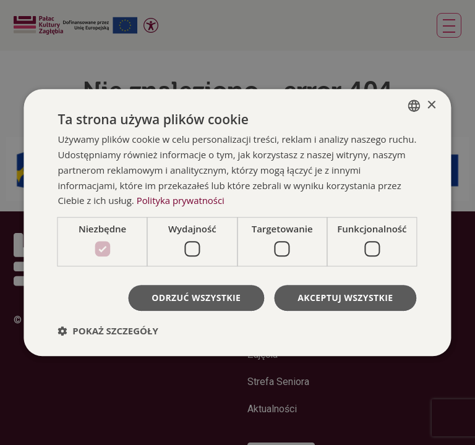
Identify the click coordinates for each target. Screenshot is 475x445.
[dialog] (237, 222)
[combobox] (414, 106)
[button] (108, 330)
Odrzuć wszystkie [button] (196, 297)
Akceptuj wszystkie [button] (345, 297)
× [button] (431, 105)
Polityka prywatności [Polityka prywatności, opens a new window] (181, 201)
